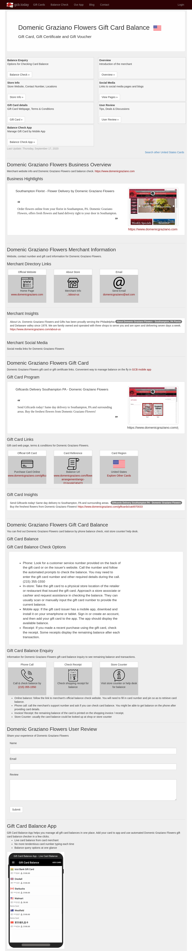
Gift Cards (39, 4)
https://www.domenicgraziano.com (114, 171)
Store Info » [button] (16, 97)
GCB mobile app (141, 369)
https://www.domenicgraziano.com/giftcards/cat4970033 (110, 506)
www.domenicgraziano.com (27, 294)
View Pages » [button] (110, 97)
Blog (91, 4)
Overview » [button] (108, 74)
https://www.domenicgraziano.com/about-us (35, 329)
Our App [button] (78, 4)
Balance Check (59, 4)
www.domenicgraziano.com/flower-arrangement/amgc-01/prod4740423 (74, 479)
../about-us (73, 294)
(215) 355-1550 (27, 687)
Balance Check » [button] (20, 74)
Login (181, 4)
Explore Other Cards (119, 475)
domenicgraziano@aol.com (119, 294)
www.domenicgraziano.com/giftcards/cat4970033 (36, 475)
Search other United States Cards (164, 152)
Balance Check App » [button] (22, 142)
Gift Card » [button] (16, 119)
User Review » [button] (110, 119)
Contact (104, 4)
